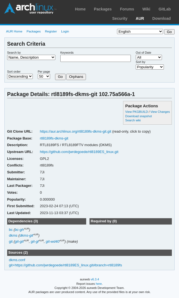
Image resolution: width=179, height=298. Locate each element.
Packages (103, 9)
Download (161, 18)
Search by (14, 52)
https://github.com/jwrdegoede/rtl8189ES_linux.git (79, 152)
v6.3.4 (95, 279)
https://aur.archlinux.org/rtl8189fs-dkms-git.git (75, 131)
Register (51, 31)
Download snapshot (138, 116)
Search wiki (133, 120)
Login (65, 31)
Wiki (146, 9)
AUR (140, 18)
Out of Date (143, 52)
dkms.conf (17, 260)
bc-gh (19, 230)
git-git (19, 241)
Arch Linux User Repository (30, 8)
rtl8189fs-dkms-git (54, 138)
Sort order (14, 71)
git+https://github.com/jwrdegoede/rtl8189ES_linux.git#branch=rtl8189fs (65, 265)
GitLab (165, 9)
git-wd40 (52, 241)
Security (120, 18)
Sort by (140, 62)
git (11, 241)
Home (80, 9)
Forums (127, 9)
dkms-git (26, 235)
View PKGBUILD (137, 111)
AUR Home (14, 31)
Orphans (76, 77)
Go (60, 77)
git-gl (35, 241)
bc (11, 230)
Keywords (67, 52)
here (99, 283)
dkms (13, 235)
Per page (44, 71)
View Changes (160, 111)
